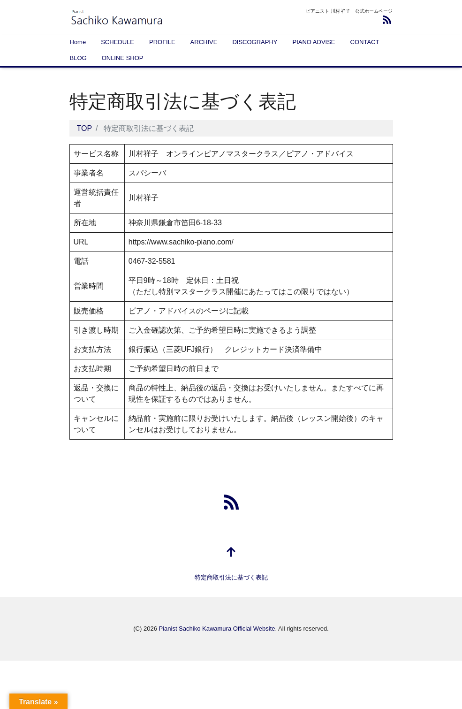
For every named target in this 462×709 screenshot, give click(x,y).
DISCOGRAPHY (254, 42)
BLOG (78, 57)
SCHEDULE (117, 42)
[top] (231, 553)
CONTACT (364, 42)
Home (78, 42)
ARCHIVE (204, 42)
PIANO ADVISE (313, 42)
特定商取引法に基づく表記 (231, 577)
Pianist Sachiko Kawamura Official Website (217, 628)
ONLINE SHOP (123, 57)
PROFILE (162, 42)
